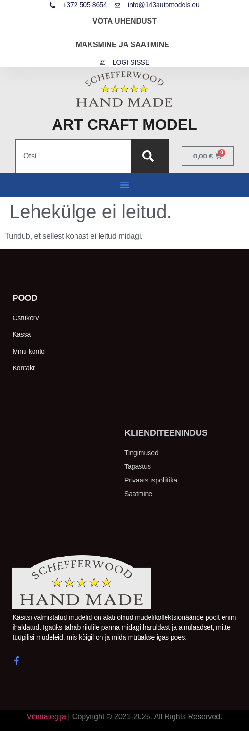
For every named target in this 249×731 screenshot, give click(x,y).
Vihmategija (46, 717)
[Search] (150, 156)
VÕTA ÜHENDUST (124, 21)
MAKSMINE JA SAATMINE (122, 45)
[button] (124, 185)
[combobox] (73, 156)
